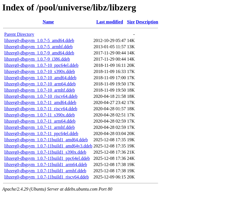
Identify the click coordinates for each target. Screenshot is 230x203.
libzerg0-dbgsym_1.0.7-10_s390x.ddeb (39, 71)
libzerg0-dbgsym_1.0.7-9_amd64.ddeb (39, 52)
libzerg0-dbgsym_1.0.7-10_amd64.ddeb (40, 77)
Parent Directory (19, 34)
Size (131, 21)
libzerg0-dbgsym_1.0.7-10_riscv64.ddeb (41, 96)
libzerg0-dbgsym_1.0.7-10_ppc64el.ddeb (41, 65)
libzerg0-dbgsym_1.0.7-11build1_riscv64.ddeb (46, 177)
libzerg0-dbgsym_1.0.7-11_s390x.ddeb (39, 114)
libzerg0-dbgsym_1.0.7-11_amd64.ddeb (40, 102)
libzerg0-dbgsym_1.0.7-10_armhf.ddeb (39, 90)
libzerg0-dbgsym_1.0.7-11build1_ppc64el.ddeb (47, 158)
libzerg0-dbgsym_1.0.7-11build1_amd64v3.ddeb (48, 146)
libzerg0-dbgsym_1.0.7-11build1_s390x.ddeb (45, 152)
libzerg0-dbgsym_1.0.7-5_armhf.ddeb (38, 46)
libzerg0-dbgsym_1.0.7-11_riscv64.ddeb (40, 108)
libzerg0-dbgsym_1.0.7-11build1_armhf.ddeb (45, 170)
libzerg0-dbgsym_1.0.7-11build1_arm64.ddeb (45, 164)
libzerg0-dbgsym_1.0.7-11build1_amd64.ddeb (46, 139)
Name (48, 21)
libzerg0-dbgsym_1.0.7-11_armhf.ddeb (39, 127)
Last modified (109, 21)
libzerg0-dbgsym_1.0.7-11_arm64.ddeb (40, 121)
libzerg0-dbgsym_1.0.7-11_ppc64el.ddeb (41, 133)
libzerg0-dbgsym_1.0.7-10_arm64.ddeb (40, 83)
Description (147, 21)
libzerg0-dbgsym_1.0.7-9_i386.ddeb (37, 59)
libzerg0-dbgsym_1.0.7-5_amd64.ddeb (39, 40)
